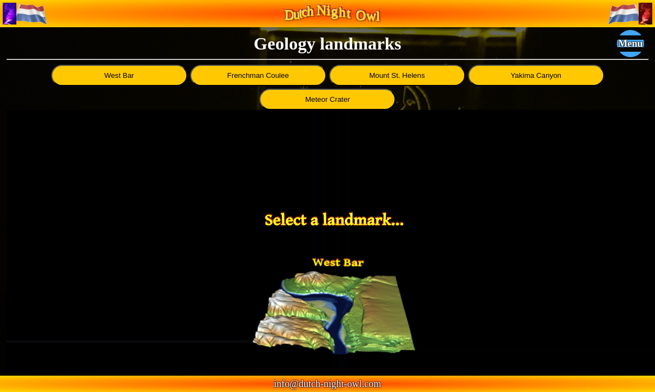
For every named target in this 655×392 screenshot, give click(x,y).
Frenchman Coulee (258, 75)
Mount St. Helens (396, 75)
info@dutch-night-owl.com (327, 383)
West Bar (119, 75)
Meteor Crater (327, 99)
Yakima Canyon (536, 75)
